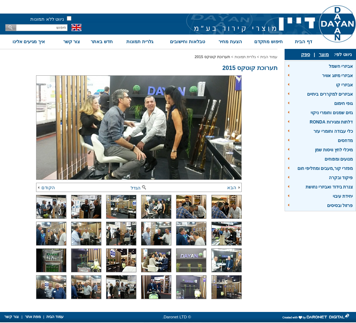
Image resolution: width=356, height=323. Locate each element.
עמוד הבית (268, 57)
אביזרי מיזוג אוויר (337, 75)
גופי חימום (343, 103)
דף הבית (303, 41)
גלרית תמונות (139, 41)
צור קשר (71, 41)
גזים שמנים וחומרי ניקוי (332, 112)
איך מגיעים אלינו (28, 41)
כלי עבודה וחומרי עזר (333, 131)
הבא (233, 187)
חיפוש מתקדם (268, 41)
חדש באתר (102, 41)
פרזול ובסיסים (340, 205)
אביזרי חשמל (341, 66)
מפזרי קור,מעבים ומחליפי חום (325, 168)
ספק (305, 54)
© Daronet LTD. (176, 317)
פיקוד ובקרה (341, 177)
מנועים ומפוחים (339, 159)
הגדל (139, 188)
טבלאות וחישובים (187, 41)
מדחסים (345, 140)
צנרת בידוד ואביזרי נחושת (329, 187)
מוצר (324, 54)
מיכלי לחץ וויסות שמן (334, 149)
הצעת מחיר (230, 41)
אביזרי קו (344, 84)
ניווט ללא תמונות (47, 19)
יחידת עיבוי (343, 196)
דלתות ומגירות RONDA (331, 122)
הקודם (46, 187)
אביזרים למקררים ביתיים (330, 94)
